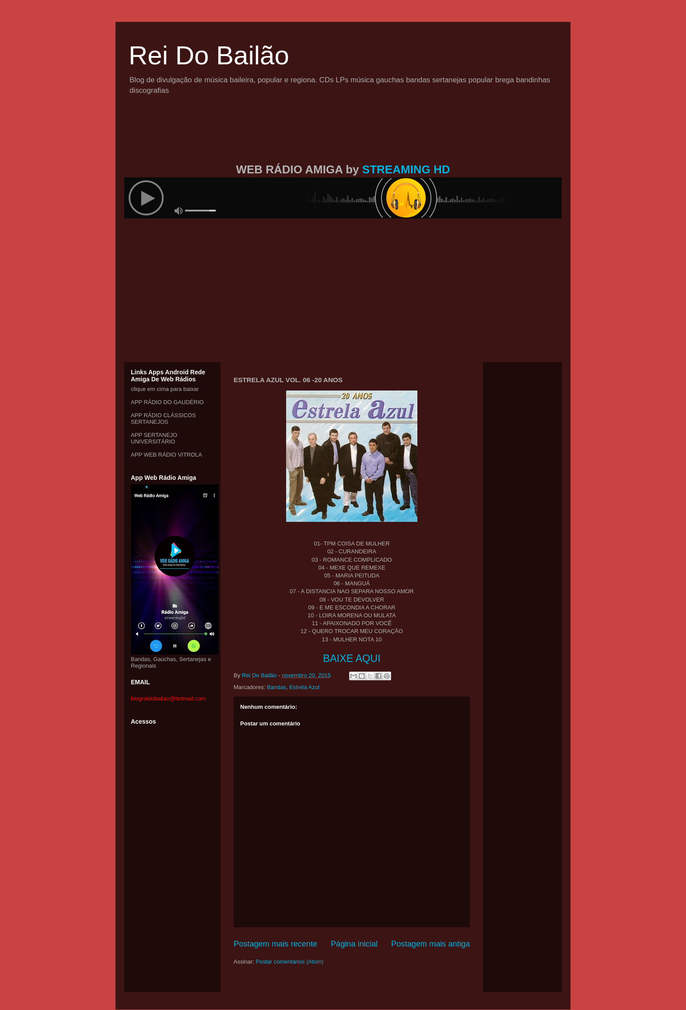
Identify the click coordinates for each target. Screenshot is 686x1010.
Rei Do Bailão (209, 55)
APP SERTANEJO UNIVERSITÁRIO (154, 438)
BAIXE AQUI (351, 658)
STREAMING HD (406, 169)
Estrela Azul (304, 687)
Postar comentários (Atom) (290, 961)
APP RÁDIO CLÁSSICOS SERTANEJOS (163, 418)
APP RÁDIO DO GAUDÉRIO (167, 402)
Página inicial (354, 944)
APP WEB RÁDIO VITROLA (166, 454)
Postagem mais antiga (430, 944)
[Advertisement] (343, 139)
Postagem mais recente (275, 944)
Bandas (276, 687)
